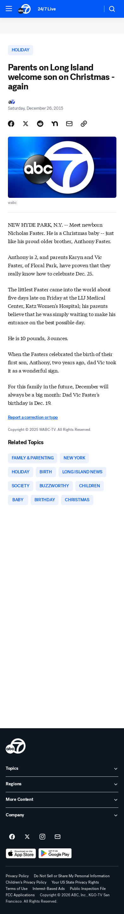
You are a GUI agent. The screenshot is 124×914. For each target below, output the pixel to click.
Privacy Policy (17, 876)
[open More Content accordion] (62, 799)
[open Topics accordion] (62, 768)
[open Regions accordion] (62, 784)
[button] (9, 8)
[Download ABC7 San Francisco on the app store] (21, 853)
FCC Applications (20, 895)
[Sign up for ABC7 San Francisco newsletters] (57, 837)
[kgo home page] (16, 746)
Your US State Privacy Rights (75, 882)
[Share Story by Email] (69, 123)
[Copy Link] (83, 123)
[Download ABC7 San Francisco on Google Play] (55, 853)
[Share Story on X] (25, 123)
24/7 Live (47, 9)
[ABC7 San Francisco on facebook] (12, 837)
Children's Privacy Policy (26, 882)
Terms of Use (17, 889)
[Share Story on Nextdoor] (54, 123)
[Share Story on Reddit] (40, 123)
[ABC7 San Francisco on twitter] (27, 837)
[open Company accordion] (62, 815)
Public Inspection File (88, 889)
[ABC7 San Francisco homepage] (24, 9)
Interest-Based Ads (49, 889)
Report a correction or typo (33, 417)
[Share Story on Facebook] (11, 123)
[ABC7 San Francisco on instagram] (42, 837)
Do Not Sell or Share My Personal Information (72, 876)
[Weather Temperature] (92, 9)
